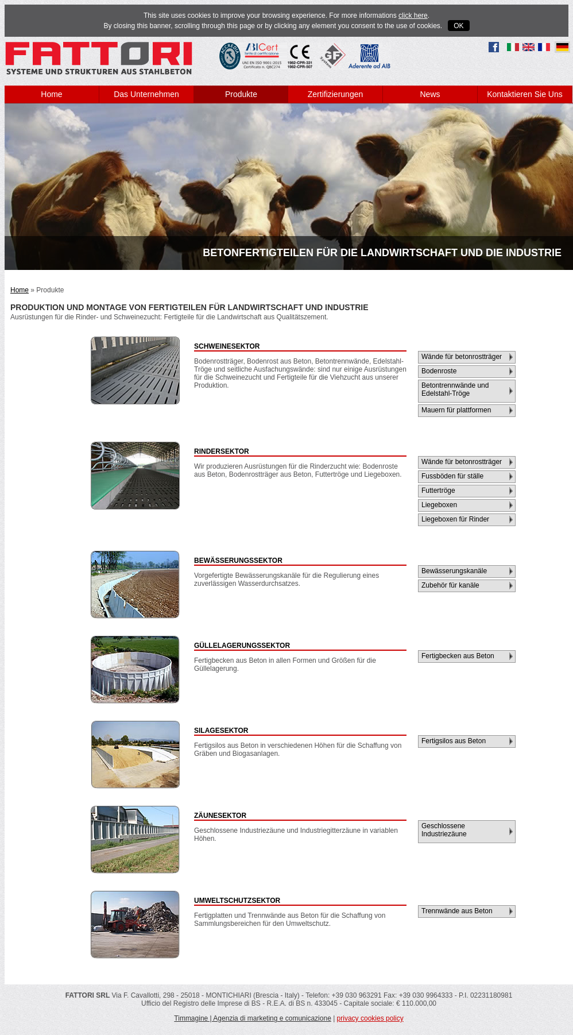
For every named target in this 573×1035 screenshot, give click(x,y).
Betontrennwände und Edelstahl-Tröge (455, 389)
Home (51, 94)
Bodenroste (438, 371)
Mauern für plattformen (456, 410)
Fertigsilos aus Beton (453, 741)
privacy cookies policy (370, 1018)
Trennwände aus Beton (457, 911)
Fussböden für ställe (452, 476)
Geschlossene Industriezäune (444, 830)
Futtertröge (438, 490)
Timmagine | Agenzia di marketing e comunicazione (252, 1018)
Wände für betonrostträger (461, 357)
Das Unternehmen (146, 94)
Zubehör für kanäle (450, 585)
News (430, 94)
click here (413, 15)
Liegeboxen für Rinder (455, 519)
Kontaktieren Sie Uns (525, 94)
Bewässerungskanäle (454, 571)
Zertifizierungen (335, 94)
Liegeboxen (439, 505)
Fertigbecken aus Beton (457, 656)
